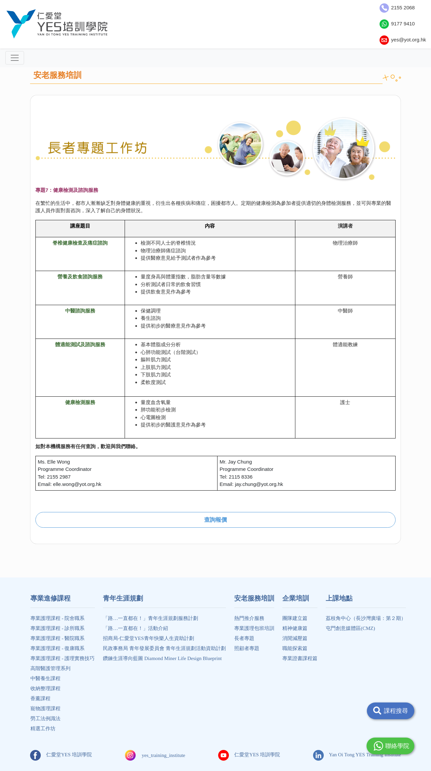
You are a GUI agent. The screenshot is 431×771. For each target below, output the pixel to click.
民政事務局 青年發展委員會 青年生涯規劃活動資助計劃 (164, 648)
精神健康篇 (294, 628)
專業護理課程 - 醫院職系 (57, 638)
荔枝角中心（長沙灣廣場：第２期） (366, 618)
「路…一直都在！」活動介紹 (135, 628)
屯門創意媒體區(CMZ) (350, 628)
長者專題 (244, 638)
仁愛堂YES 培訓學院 (61, 754)
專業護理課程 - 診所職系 (57, 628)
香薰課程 (40, 698)
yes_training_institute (163, 755)
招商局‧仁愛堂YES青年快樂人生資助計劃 (148, 638)
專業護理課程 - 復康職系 (57, 648)
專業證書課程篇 (299, 658)
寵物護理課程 (45, 708)
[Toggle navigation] (14, 58)
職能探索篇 (294, 648)
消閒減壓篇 (294, 638)
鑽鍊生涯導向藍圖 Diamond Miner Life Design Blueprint (162, 658)
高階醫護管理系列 (50, 668)
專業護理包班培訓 (254, 628)
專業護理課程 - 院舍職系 (57, 618)
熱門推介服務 (249, 618)
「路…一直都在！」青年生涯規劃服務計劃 (150, 618)
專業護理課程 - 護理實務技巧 (62, 658)
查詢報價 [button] (215, 520)
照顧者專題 (246, 648)
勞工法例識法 (45, 718)
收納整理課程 (45, 688)
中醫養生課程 (45, 678)
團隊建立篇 (294, 618)
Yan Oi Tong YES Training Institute (357, 754)
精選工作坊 (42, 728)
